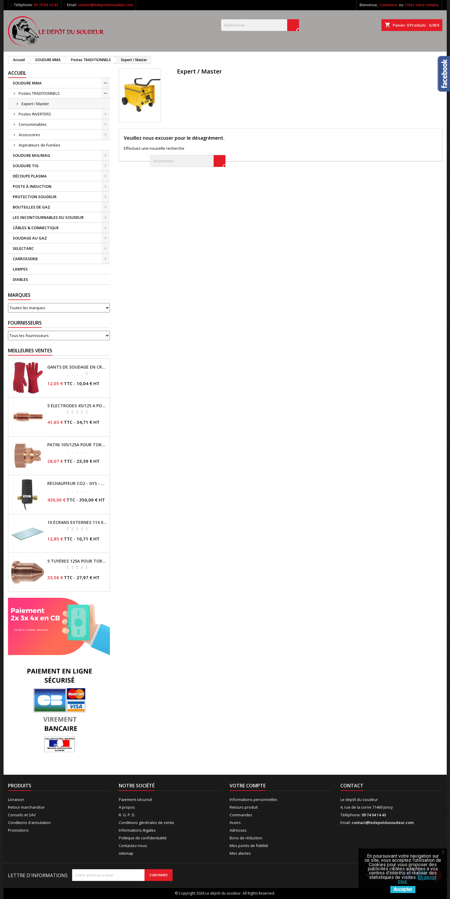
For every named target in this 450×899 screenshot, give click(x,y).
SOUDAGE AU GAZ (30, 238)
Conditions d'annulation (29, 822)
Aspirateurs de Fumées (39, 145)
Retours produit (244, 807)
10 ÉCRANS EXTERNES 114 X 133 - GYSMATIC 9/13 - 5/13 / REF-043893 (77, 522)
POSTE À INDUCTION (32, 186)
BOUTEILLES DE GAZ (31, 207)
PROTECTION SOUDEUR (34, 196)
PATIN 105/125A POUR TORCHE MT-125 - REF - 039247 (77, 444)
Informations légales (137, 830)
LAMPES (20, 269)
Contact (351, 785)
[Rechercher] (260, 25)
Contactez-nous (133, 845)
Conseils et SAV (22, 814)
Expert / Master (35, 103)
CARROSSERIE (25, 258)
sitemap (126, 853)
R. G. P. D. (127, 814)
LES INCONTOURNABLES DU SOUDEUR (48, 217)
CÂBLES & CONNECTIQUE (36, 227)
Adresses (238, 830)
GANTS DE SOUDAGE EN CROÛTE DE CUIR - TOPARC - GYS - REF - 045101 (77, 367)
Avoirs (235, 822)
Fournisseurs (25, 323)
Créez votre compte (421, 4)
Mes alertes (240, 853)
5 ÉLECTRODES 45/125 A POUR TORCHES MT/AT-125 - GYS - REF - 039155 (77, 405)
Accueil (17, 73)
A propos (127, 807)
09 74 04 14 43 (46, 4)
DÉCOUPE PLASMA (30, 176)
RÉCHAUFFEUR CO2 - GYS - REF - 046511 (77, 483)
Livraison (16, 799)
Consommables (33, 124)
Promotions (18, 830)
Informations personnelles (253, 799)
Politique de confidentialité (143, 838)
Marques (19, 295)
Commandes (241, 814)
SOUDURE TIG (26, 165)
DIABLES (20, 279)
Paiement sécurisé (135, 799)
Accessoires (29, 134)
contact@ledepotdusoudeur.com (105, 4)
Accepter (403, 889)
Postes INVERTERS (35, 114)
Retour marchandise (26, 807)
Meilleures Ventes (30, 350)
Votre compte (248, 785)
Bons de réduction (246, 838)
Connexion (388, 4)
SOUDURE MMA (27, 83)
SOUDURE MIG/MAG (31, 155)
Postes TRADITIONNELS (39, 93)
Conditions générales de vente (146, 822)
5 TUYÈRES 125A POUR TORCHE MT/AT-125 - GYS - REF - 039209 (77, 561)
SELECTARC (23, 248)
